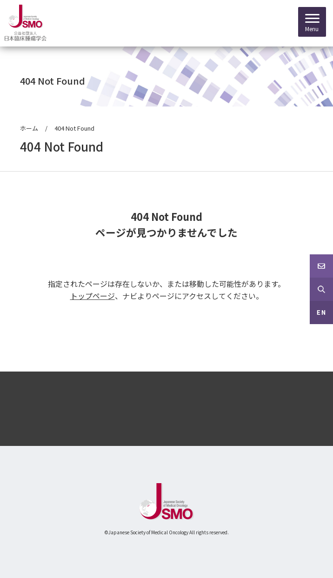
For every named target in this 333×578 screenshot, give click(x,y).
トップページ (92, 295)
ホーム (29, 128)
